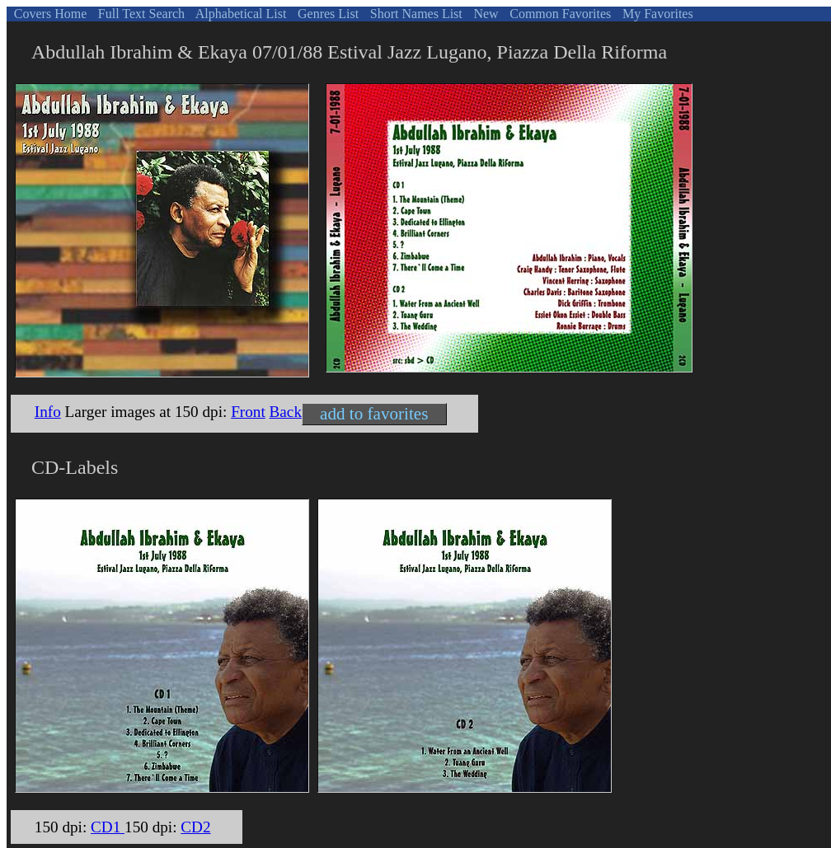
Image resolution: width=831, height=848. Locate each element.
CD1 (107, 827)
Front (248, 411)
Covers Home (49, 14)
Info (48, 411)
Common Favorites (558, 14)
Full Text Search (140, 14)
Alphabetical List (240, 14)
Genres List (326, 14)
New (484, 14)
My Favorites (656, 14)
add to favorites (374, 414)
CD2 (195, 827)
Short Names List (414, 14)
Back (286, 411)
